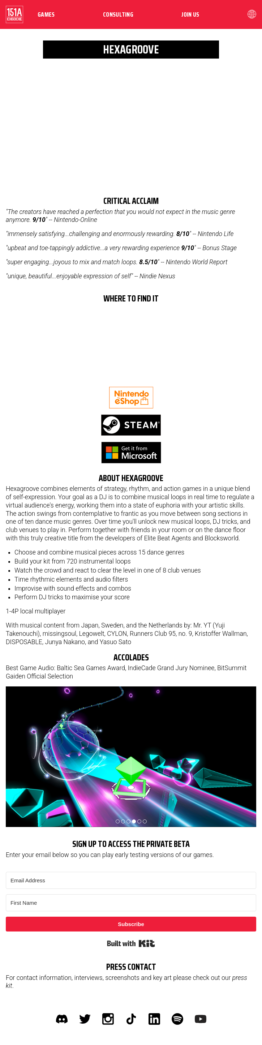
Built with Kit (131, 943)
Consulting (118, 14)
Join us (190, 14)
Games (46, 14)
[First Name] (131, 902)
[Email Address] (131, 880)
